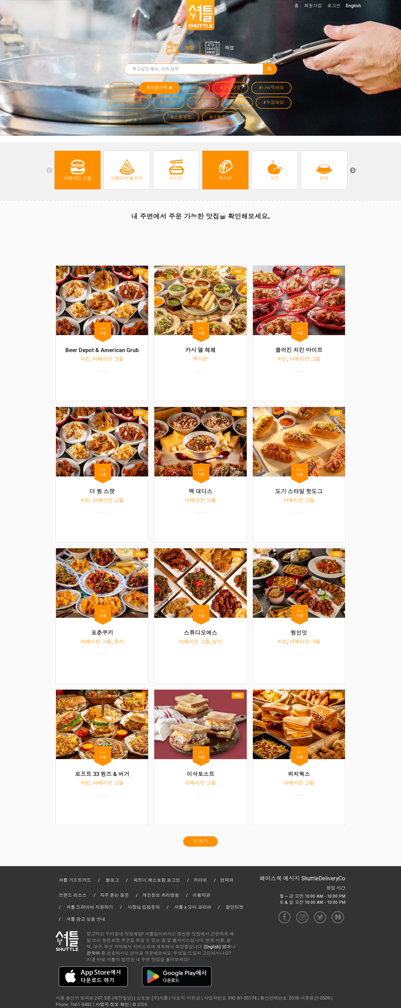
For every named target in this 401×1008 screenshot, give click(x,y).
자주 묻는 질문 (114, 895)
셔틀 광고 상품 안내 (85, 919)
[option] (77, 170)
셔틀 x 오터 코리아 (192, 907)
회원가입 (313, 5)
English (353, 5)
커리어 (200, 880)
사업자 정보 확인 (112, 1004)
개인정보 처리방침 (160, 895)
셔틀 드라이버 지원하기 (89, 907)
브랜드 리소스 (73, 895)
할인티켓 (234, 907)
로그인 (334, 5)
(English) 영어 (217, 946)
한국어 (93, 953)
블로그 (112, 880)
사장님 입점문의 (144, 907)
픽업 (229, 48)
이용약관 (201, 895)
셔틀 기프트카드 (75, 880)
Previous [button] (49, 170)
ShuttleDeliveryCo (323, 878)
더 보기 (200, 841)
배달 (189, 48)
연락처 (227, 880)
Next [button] (352, 170)
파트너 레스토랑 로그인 (156, 880)
